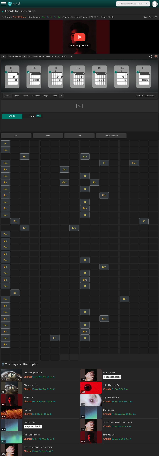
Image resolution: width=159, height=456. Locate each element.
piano (17, 96)
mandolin (36, 96)
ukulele (26, 96)
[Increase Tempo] (24, 56)
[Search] (147, 3)
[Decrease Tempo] (3, 56)
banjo (45, 96)
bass (55, 96)
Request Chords (112, 377)
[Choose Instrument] (61, 96)
